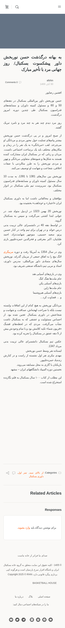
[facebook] (44, 620)
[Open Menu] (59, 6)
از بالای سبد (36, 472)
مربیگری (8, 251)
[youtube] (11, 620)
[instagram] (38, 620)
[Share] (8, 473)
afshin (50, 80)
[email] (51, 620)
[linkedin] (32, 620)
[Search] (16, 7)
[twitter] (17, 620)
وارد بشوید (24, 527)
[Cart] (6, 7)
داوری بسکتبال (36, 476)
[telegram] (23, 620)
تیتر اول (22, 472)
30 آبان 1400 (46, 84)
